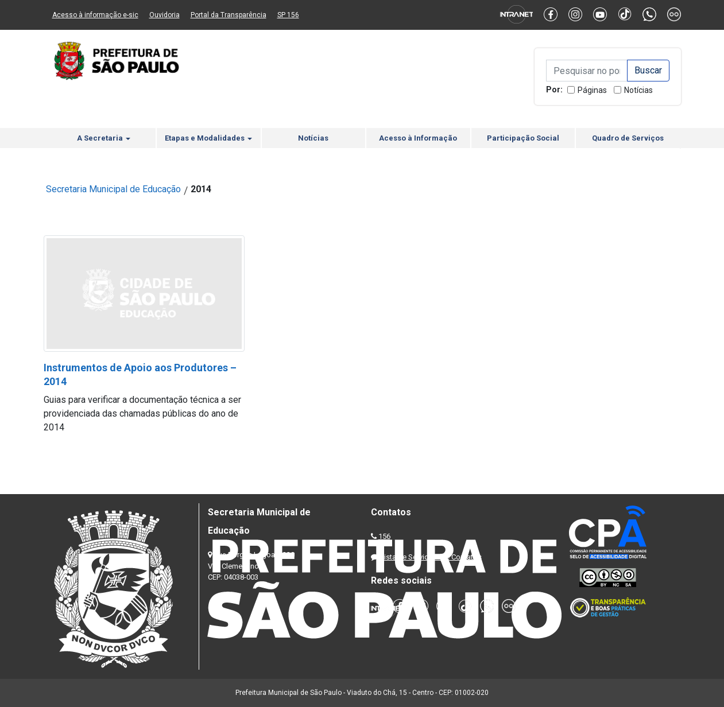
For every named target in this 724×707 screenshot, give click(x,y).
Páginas (592, 90)
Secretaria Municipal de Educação (113, 189)
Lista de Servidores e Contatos (431, 557)
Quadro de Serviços (628, 138)
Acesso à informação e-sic (95, 15)
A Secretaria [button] (103, 138)
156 (384, 536)
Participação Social (523, 138)
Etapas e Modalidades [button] (208, 138)
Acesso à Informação (418, 138)
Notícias (638, 90)
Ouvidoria (164, 15)
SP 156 (288, 15)
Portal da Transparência (228, 15)
